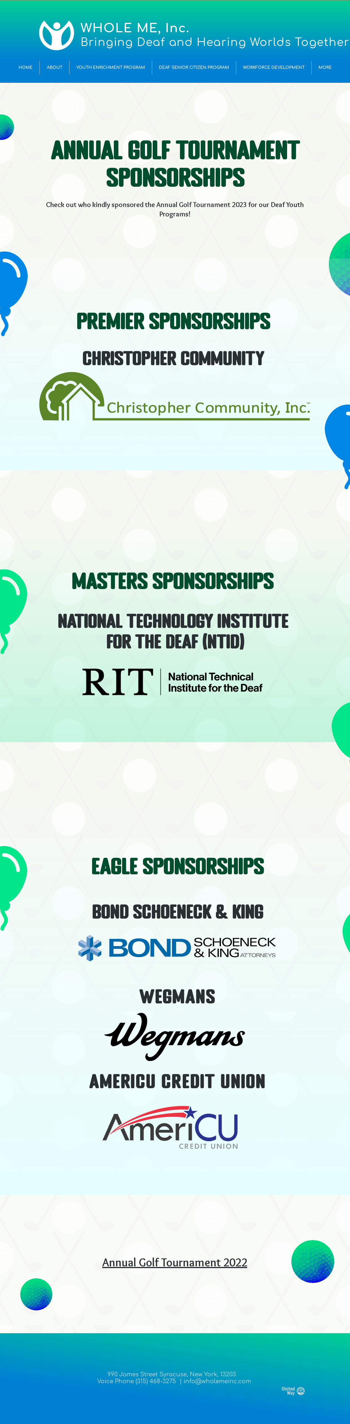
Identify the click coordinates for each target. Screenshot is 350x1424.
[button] (54, 68)
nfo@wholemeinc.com (218, 1381)
